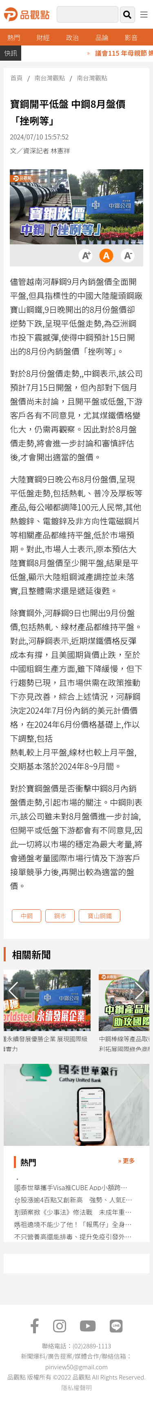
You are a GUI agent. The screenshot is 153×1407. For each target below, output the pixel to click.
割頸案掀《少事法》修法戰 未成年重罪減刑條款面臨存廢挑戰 (73, 1212)
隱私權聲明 (76, 1387)
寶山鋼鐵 (99, 915)
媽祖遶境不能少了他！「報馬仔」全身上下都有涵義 (73, 1224)
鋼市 (60, 915)
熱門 (13, 37)
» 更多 (126, 1160)
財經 (43, 37)
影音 (130, 37)
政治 (72, 37)
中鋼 (26, 915)
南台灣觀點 (49, 77)
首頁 (16, 77)
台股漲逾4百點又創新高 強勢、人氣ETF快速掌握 (73, 1200)
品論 (102, 37)
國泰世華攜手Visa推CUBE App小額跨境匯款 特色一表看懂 (73, 1187)
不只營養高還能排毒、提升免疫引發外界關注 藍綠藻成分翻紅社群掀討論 (73, 1237)
